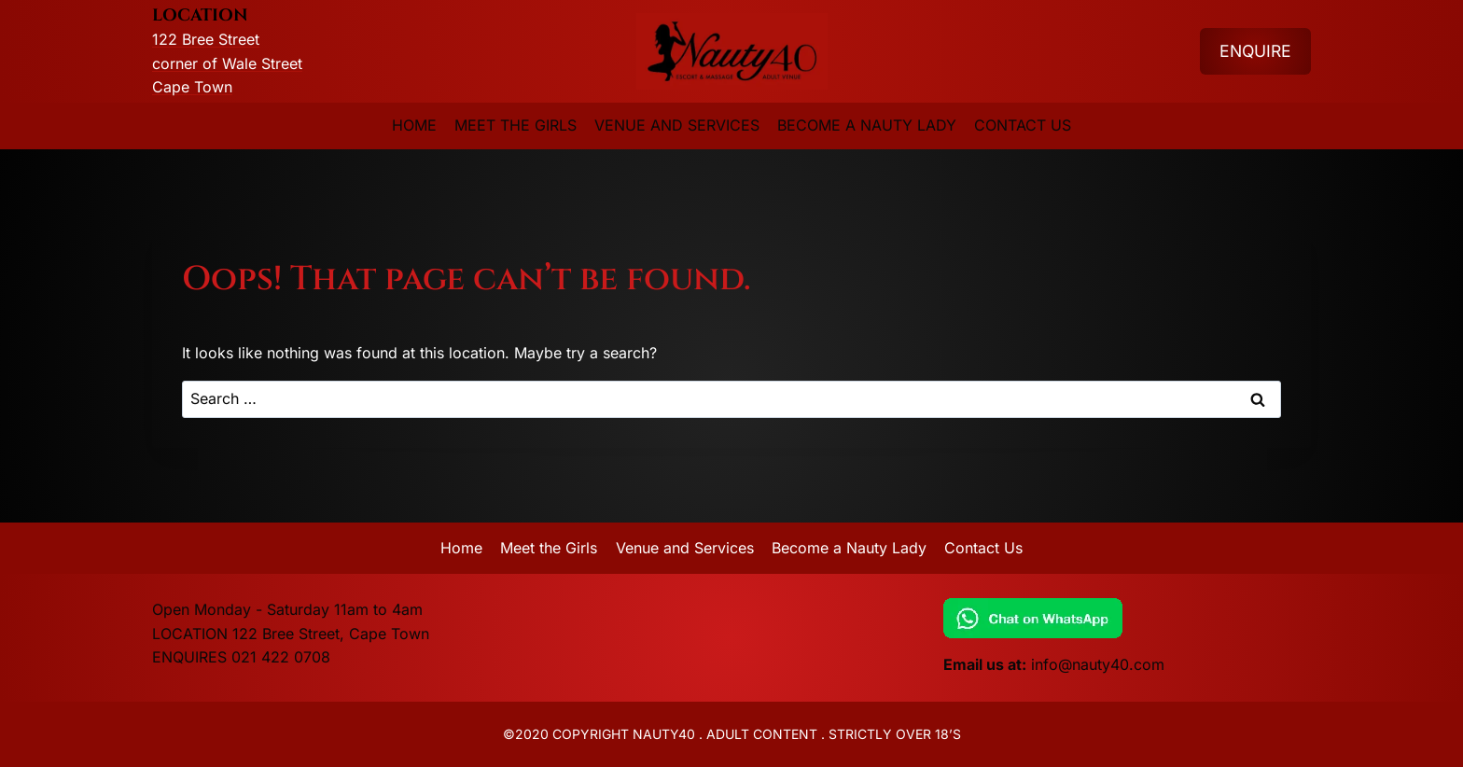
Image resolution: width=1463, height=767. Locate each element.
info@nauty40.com (1097, 664)
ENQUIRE (1255, 51)
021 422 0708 (280, 657)
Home (414, 125)
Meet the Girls (515, 125)
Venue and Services (676, 125)
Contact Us (1022, 125)
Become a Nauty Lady (866, 125)
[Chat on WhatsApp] (1127, 618)
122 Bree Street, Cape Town (330, 633)
